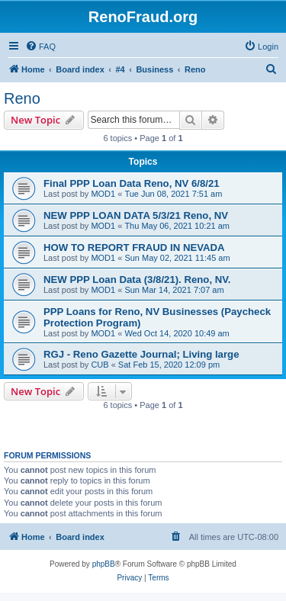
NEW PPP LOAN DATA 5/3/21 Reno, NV (135, 215)
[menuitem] (40, 46)
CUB (99, 364)
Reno (22, 98)
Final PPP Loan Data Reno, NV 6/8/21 (131, 183)
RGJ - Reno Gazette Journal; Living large (141, 354)
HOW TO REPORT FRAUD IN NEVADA (134, 247)
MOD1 (103, 193)
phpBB (103, 564)
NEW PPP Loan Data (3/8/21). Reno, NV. (137, 279)
